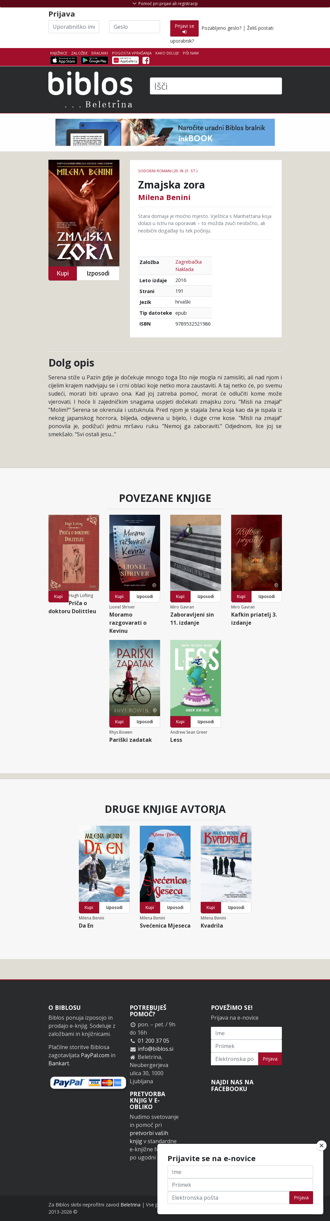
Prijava (270, 1059)
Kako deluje (167, 53)
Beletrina (130, 1204)
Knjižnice (58, 53)
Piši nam (191, 53)
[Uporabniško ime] (73, 26)
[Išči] (216, 85)
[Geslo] (134, 26)
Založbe (79, 53)
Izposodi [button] (98, 273)
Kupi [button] (63, 273)
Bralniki (99, 53)
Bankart (58, 1063)
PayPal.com (95, 1055)
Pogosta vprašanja (132, 53)
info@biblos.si (155, 1048)
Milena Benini (164, 197)
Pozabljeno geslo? (221, 28)
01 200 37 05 (153, 1040)
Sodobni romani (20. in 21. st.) (167, 170)
